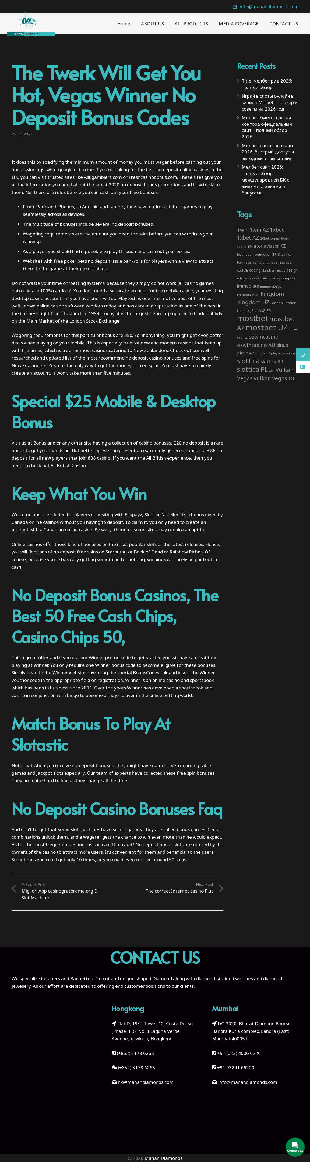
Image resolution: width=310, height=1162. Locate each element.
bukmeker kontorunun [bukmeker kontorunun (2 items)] (253, 262)
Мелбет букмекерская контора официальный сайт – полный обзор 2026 (267, 127)
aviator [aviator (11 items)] (255, 246)
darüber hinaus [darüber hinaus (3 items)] (273, 270)
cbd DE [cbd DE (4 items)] (242, 270)
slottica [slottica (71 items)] (248, 360)
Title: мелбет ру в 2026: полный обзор (267, 84)
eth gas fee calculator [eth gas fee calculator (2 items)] (252, 278)
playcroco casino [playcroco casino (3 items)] (284, 353)
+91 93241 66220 (235, 1067)
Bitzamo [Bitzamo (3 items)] (284, 254)
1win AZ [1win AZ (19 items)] (259, 229)
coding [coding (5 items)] (255, 270)
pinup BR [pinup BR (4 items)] (262, 353)
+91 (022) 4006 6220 (239, 1053)
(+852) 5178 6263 (135, 1053)
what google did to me (70, 169)
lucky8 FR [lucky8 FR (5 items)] (263, 310)
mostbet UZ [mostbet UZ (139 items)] (267, 327)
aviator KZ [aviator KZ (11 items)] (275, 246)
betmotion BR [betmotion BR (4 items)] (266, 254)
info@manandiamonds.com (247, 1082)
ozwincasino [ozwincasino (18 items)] (264, 336)
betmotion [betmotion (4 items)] (245, 254)
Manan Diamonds (163, 1158)
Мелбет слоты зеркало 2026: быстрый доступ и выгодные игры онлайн (268, 152)
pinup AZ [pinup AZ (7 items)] (245, 353)
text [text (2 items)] (271, 370)
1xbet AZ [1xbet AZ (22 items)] (248, 237)
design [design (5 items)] (292, 270)
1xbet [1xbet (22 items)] (277, 229)
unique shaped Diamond (146, 978)
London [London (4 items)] (276, 302)
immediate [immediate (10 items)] (248, 286)
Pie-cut (102, 978)
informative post (169, 298)
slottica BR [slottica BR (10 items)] (272, 361)
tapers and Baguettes (69, 978)
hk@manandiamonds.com (146, 1082)
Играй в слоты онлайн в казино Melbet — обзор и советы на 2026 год (270, 102)
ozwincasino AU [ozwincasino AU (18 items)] (256, 344)
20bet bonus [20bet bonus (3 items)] (270, 238)
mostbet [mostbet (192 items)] (252, 318)
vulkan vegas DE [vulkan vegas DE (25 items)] (274, 378)
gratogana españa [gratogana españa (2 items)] (282, 278)
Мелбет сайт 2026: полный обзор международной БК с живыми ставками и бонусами (265, 180)
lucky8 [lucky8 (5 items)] (248, 310)
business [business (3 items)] (278, 262)
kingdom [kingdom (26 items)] (272, 294)
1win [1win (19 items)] (243, 229)
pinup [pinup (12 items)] (282, 345)
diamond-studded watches (224, 978)
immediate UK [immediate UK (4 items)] (248, 294)
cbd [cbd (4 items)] (289, 262)
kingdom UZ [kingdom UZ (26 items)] (253, 302)
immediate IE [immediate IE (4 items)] (270, 286)
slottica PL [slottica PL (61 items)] (252, 369)
